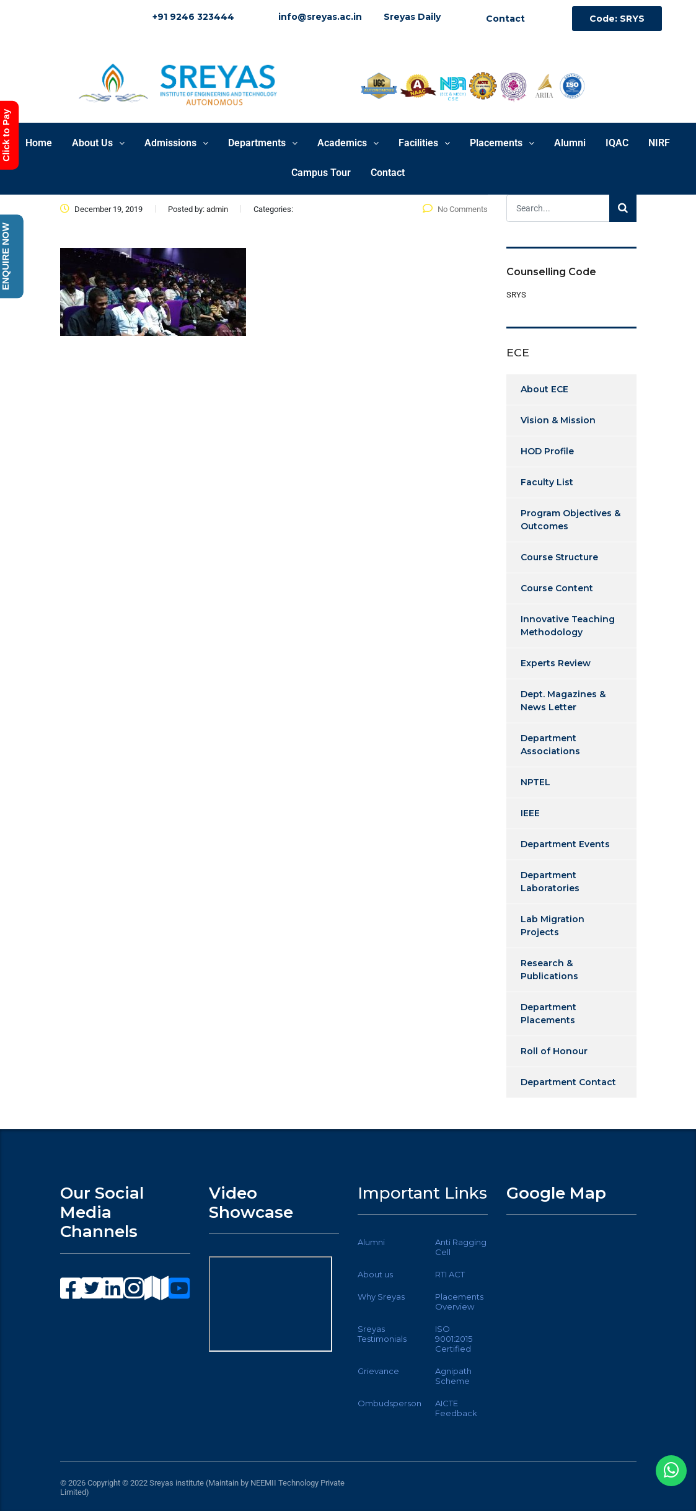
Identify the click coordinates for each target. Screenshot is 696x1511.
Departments (262, 143)
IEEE (530, 813)
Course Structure (559, 557)
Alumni (570, 143)
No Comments (455, 209)
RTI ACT (450, 1274)
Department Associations (550, 745)
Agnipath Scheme (453, 1376)
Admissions (176, 143)
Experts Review (556, 663)
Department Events (565, 844)
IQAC (617, 143)
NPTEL (535, 782)
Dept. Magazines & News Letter (563, 701)
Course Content (557, 588)
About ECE (544, 389)
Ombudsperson (389, 1403)
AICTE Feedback (456, 1408)
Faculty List (547, 482)
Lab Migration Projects (552, 926)
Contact (388, 172)
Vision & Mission (558, 420)
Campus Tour (321, 172)
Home (38, 143)
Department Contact (568, 1082)
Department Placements (548, 1014)
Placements (502, 143)
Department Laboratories (550, 882)
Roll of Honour (554, 1051)
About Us (98, 143)
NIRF (659, 143)
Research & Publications (549, 970)
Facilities (424, 143)
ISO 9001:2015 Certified (453, 1339)
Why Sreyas (381, 1297)
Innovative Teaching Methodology (568, 626)
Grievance (378, 1371)
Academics (348, 143)
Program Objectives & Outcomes (570, 520)
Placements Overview (459, 1301)
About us (375, 1274)
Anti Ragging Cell (461, 1247)
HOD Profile (547, 451)
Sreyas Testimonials (382, 1334)
